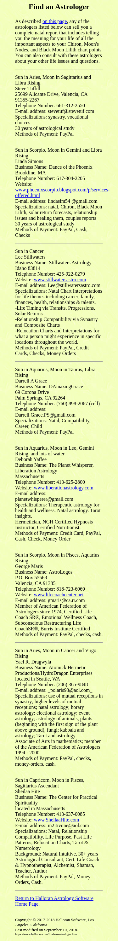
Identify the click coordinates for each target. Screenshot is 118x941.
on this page (54, 21)
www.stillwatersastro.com (60, 279)
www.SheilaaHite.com (56, 819)
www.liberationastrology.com (63, 487)
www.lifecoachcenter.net (59, 594)
